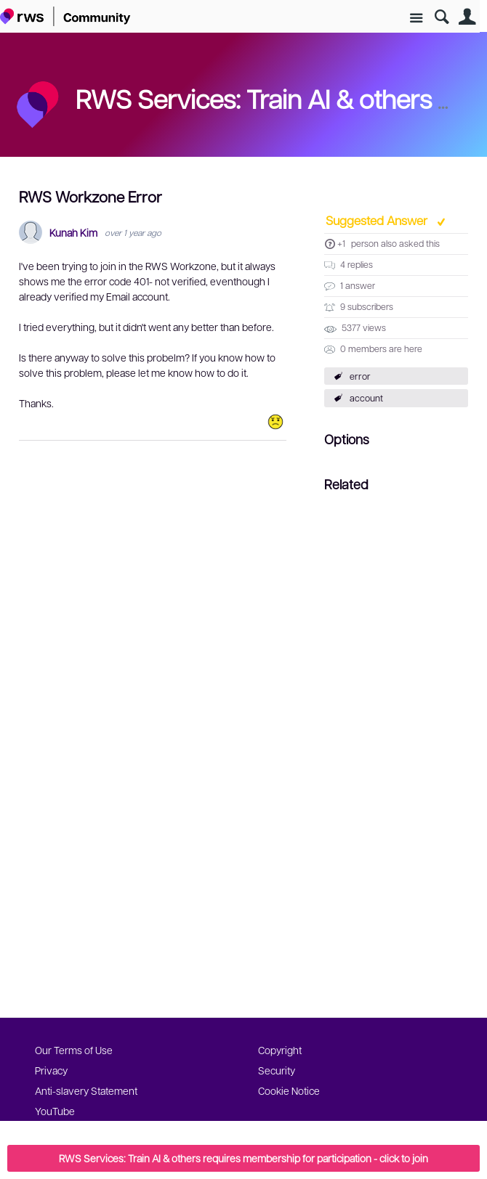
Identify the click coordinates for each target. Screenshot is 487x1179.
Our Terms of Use (74, 1049)
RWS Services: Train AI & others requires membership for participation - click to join (243, 1157)
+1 (341, 243)
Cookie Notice (289, 1090)
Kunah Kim (73, 233)
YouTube (55, 1110)
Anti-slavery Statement (86, 1090)
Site (416, 18)
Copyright (280, 1049)
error (360, 376)
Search (441, 17)
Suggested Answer (378, 220)
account (366, 398)
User (467, 17)
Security (276, 1070)
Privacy (51, 1070)
